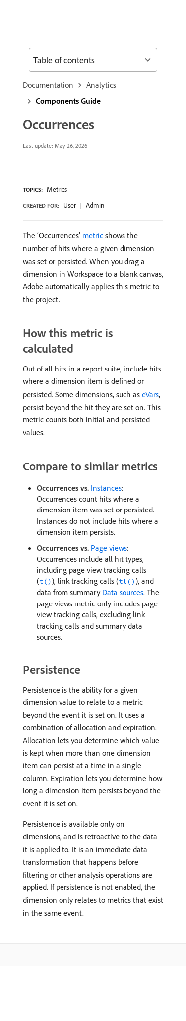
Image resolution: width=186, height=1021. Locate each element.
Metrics (57, 189)
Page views (109, 548)
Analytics (101, 85)
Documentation (48, 85)
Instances (106, 488)
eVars (150, 394)
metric (92, 235)
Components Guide (68, 101)
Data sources (122, 592)
